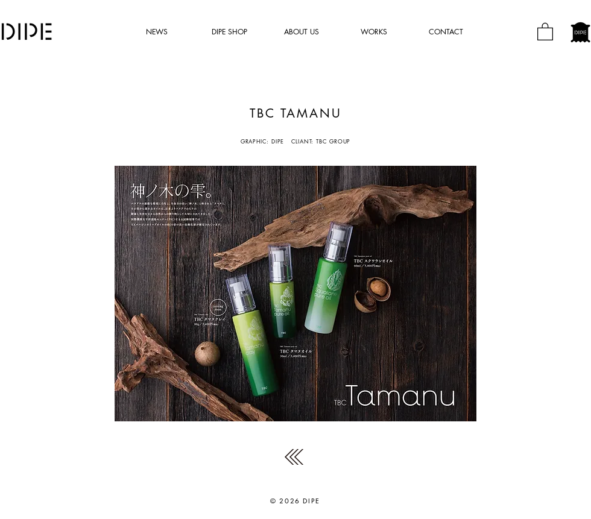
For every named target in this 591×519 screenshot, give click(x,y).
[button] (545, 31)
